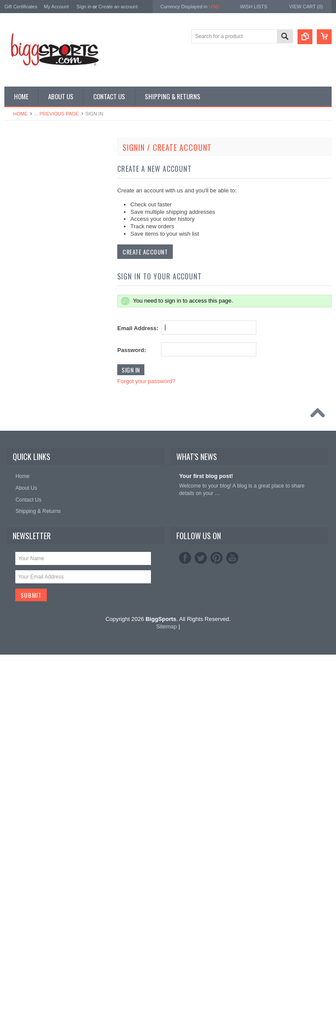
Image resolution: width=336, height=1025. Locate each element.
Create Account (145, 251)
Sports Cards (24, 416)
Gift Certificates (20, 6)
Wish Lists (253, 6)
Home (20, 113)
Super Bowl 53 (26, 209)
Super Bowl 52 (26, 194)
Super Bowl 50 (26, 179)
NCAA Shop (23, 164)
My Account (56, 6)
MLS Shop (21, 253)
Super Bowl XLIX (29, 431)
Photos (17, 386)
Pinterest (216, 928)
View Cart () (306, 6)
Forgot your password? (146, 381)
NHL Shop (21, 282)
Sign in (84, 6)
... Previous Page (56, 113)
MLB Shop (21, 223)
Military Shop (24, 371)
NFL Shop (21, 268)
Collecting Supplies (31, 327)
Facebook (185, 928)
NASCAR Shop (27, 297)
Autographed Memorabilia (39, 312)
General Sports (27, 357)
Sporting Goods (27, 401)
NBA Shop (21, 238)
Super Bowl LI (25, 446)
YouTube (232, 928)
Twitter (201, 928)
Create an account (118, 6)
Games (17, 342)
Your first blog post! (206, 846)
